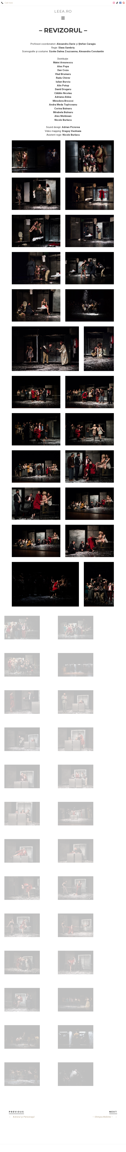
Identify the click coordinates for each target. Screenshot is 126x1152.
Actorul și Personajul (22, 1117)
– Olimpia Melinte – (105, 1117)
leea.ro (63, 11)
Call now (7, 2)
